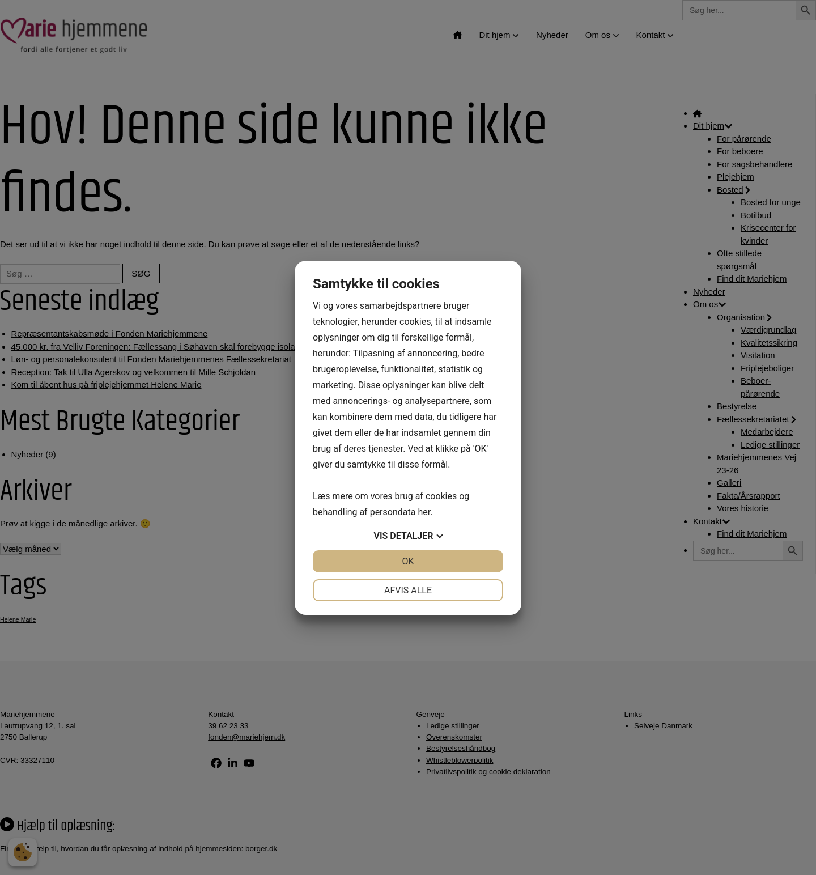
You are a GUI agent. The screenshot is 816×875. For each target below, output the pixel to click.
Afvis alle (408, 590)
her (424, 512)
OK (408, 561)
